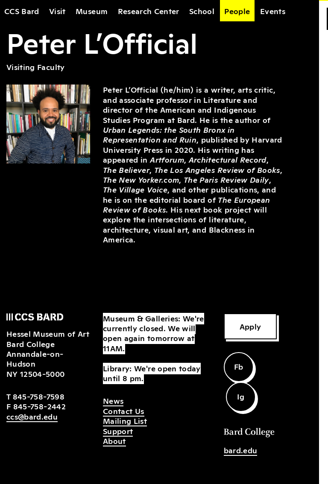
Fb (238, 366)
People (237, 11)
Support (118, 431)
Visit (57, 11)
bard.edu (241, 450)
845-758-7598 (38, 396)
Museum (92, 11)
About (114, 440)
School (201, 11)
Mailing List (125, 420)
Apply (250, 326)
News (113, 400)
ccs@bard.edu (32, 416)
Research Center (148, 11)
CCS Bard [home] (21, 11)
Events (272, 11)
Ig (241, 396)
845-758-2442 (39, 406)
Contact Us (123, 410)
